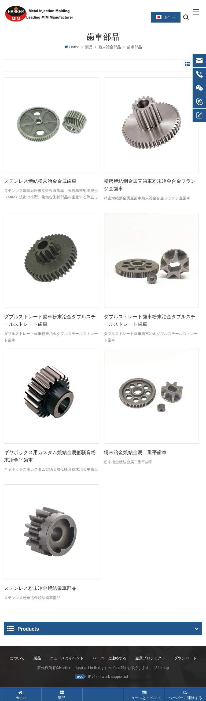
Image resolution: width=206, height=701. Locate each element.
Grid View (187, 65)
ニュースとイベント (67, 657)
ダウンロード (185, 657)
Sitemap (162, 667)
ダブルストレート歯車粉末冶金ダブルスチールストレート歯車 (50, 321)
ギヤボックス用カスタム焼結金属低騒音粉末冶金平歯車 (50, 456)
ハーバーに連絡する (109, 657)
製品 (89, 47)
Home (71, 47)
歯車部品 (134, 47)
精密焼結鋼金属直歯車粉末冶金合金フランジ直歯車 (150, 185)
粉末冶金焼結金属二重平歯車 (135, 453)
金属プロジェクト (150, 657)
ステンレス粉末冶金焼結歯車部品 (40, 588)
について (17, 657)
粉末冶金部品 (109, 47)
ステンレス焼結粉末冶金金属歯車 (40, 181)
